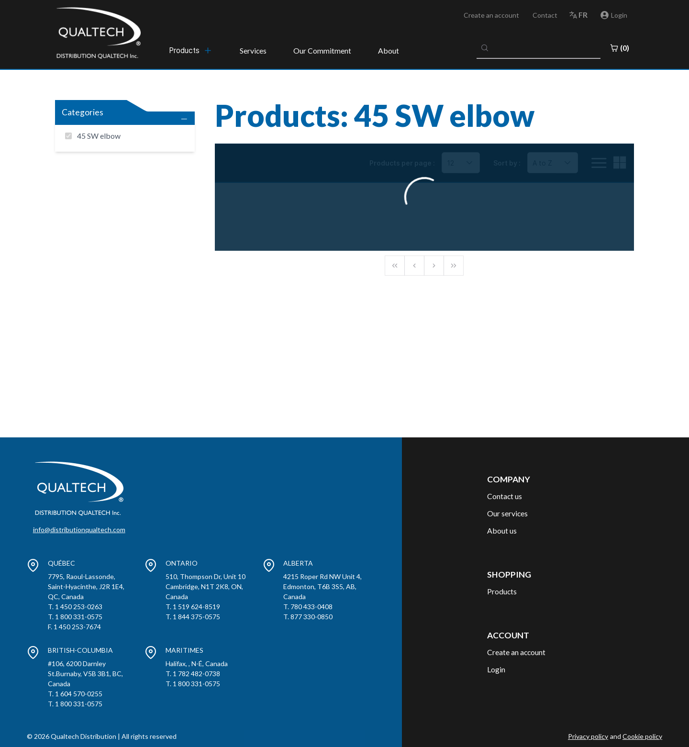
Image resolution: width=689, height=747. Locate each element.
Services (253, 50)
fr (583, 14)
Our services (507, 513)
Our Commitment (322, 50)
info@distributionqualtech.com (79, 529)
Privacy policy (588, 736)
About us (502, 530)
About (388, 50)
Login (496, 669)
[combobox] (539, 48)
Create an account (491, 15)
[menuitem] (191, 50)
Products (502, 591)
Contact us (504, 496)
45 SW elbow (99, 135)
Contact (545, 15)
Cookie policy (642, 736)
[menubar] (191, 50)
